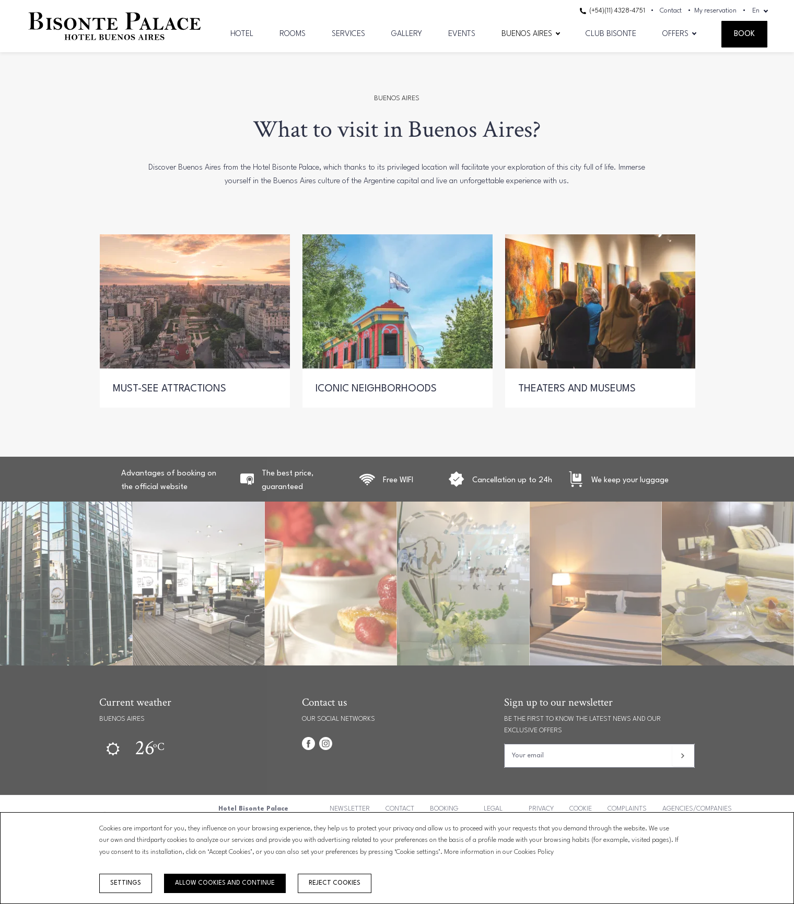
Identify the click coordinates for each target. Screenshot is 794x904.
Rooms (292, 34)
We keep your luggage (630, 480)
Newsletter (350, 808)
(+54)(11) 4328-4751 (612, 10)
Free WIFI (398, 480)
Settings (125, 883)
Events (461, 34)
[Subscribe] (682, 755)
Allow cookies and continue (225, 883)
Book (744, 34)
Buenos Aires (526, 34)
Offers (675, 34)
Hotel (241, 34)
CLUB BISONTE (611, 34)
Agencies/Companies (697, 808)
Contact (671, 10)
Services (348, 34)
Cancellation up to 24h (512, 480)
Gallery (406, 34)
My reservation (715, 10)
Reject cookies (334, 883)
